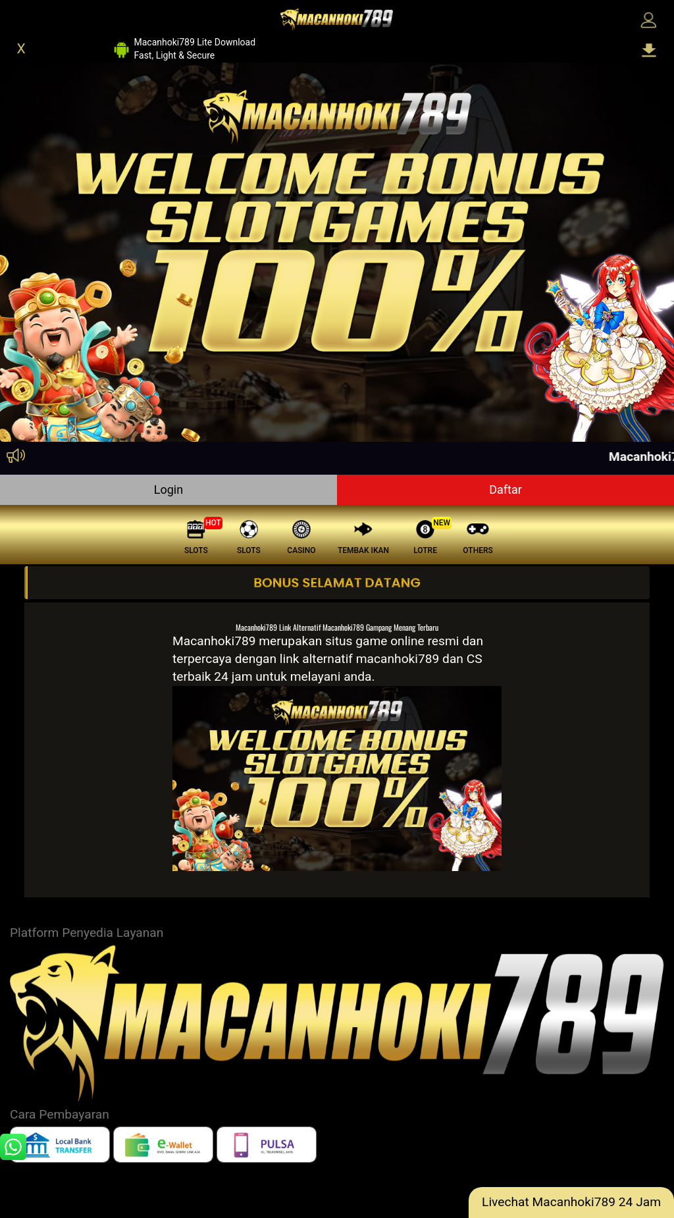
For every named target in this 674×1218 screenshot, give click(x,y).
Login (168, 489)
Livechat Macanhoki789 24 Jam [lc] (571, 1201)
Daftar (505, 489)
